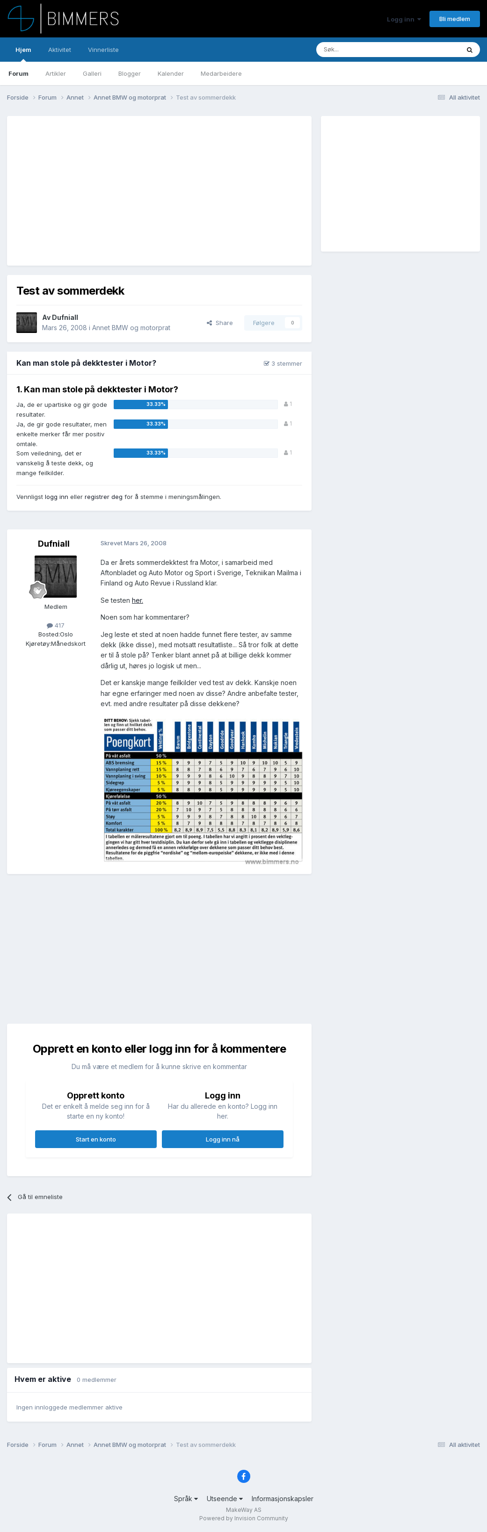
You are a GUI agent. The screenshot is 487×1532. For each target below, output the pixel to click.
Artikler (55, 73)
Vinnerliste (103, 49)
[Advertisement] (125, 190)
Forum (18, 73)
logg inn (56, 496)
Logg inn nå (223, 1139)
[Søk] (360, 49)
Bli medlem (454, 18)
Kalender (171, 73)
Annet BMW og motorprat (131, 328)
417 (56, 625)
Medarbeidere (221, 73)
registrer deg (104, 496)
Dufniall (65, 317)
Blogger (129, 73)
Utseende (225, 1499)
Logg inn (404, 19)
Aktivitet (59, 49)
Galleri (92, 73)
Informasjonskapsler (282, 1499)
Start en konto (96, 1139)
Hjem (23, 54)
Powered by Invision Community (243, 1518)
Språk (186, 1499)
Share (220, 322)
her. (137, 600)
